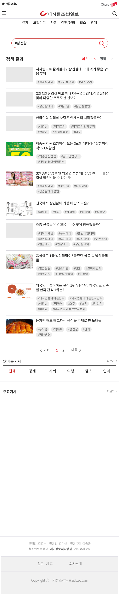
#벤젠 (77, 268)
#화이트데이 (45, 239)
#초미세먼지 (93, 268)
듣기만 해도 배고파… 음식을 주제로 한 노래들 (69, 321)
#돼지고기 (85, 82)
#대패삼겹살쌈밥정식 (51, 162)
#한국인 (43, 132)
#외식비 (43, 212)
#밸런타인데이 (85, 233)
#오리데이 (82, 239)
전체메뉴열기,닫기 (4, 13)
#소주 (71, 303)
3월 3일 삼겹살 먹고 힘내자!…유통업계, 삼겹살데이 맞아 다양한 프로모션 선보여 (72, 96)
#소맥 (83, 303)
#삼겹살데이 (45, 82)
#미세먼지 (44, 274)
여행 (70, 371)
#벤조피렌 (61, 268)
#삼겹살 (43, 126)
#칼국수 (100, 212)
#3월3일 (63, 106)
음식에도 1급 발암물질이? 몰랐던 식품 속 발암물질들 (72, 258)
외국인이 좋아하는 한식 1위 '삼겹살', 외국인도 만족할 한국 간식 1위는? (72, 287)
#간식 (86, 329)
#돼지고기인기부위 (82, 126)
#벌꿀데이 (44, 244)
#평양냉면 (44, 334)
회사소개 (75, 564)
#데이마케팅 (45, 233)
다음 (76, 350)
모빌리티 (39, 23)
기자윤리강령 (82, 549)
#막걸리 (97, 303)
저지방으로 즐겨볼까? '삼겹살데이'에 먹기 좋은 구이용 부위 (73, 71)
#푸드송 (43, 329)
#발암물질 (44, 268)
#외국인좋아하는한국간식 (86, 298)
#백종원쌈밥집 (47, 156)
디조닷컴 (59, 13)
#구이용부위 (66, 82)
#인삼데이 (61, 244)
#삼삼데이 (80, 186)
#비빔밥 (85, 212)
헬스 (83, 23)
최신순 (87, 59)
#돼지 (77, 132)
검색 (114, 13)
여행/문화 (68, 23)
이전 (44, 350)
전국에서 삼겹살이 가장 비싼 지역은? (62, 203)
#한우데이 (100, 239)
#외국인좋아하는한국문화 (69, 309)
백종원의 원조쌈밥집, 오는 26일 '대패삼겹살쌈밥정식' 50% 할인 (72, 145)
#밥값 (56, 212)
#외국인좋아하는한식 (51, 298)
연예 (93, 23)
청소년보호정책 (38, 549)
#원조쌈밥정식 (70, 156)
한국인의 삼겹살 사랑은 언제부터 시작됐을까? (68, 118)
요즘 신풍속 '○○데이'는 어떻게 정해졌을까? (68, 225)
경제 (25, 23)
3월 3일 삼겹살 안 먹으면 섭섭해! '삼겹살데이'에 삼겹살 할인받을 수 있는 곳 (72, 175)
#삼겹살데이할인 (48, 191)
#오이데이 (64, 239)
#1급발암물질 (64, 274)
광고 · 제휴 (45, 564)
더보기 (110, 361)
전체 (12, 371)
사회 (53, 23)
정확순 (105, 59)
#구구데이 (64, 233)
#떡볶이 (58, 303)
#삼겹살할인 (82, 106)
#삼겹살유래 (60, 132)
